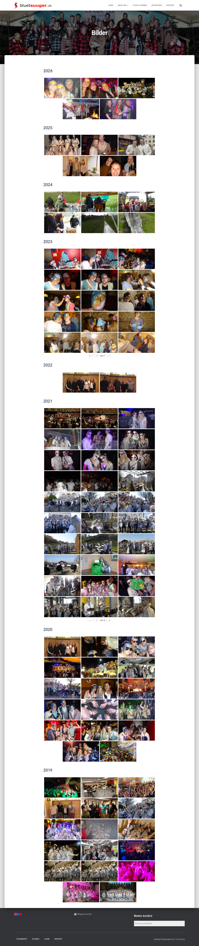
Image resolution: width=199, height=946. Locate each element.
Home (110, 5)
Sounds (35, 939)
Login (46, 939)
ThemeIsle (180, 939)
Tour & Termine (140, 5)
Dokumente (21, 939)
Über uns (123, 5)
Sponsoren (156, 5)
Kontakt (170, 5)
